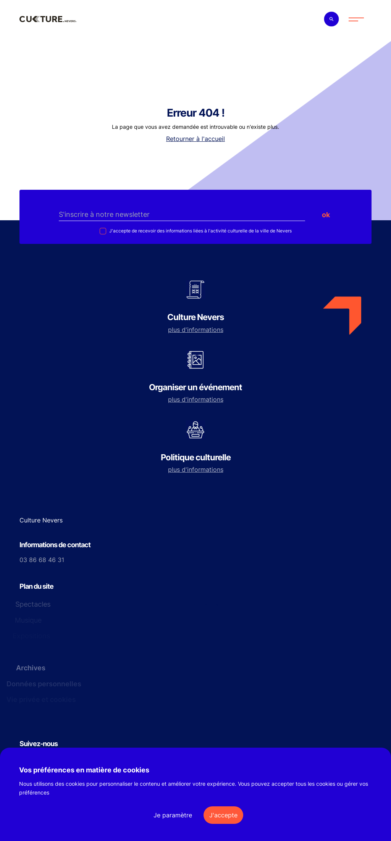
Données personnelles (42, 684)
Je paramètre (172, 815)
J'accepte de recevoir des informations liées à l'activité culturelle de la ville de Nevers (200, 231)
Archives (29, 668)
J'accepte (223, 815)
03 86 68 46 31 (41, 559)
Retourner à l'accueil (195, 139)
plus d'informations (195, 329)
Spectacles (30, 604)
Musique (28, 620)
